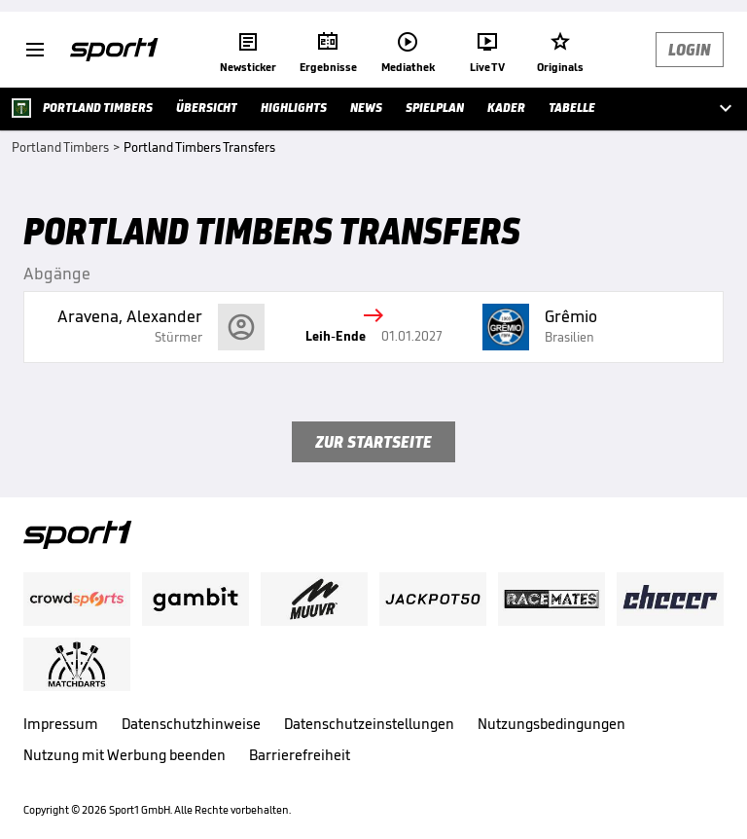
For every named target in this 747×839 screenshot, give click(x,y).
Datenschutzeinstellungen (369, 723)
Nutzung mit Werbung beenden (124, 755)
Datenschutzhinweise (191, 723)
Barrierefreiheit (299, 755)
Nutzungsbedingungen (551, 723)
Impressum (60, 723)
